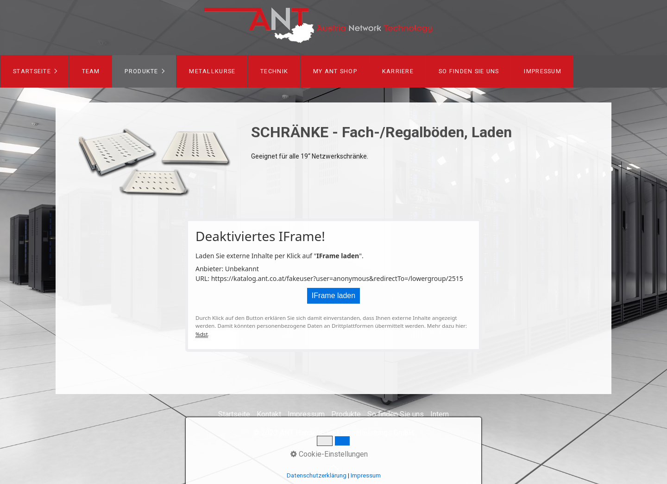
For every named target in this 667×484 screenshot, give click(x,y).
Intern (439, 414)
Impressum (542, 71)
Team (91, 71)
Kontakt (269, 414)
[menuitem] (34, 71)
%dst (201, 334)
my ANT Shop (335, 71)
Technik (274, 71)
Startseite (32, 71)
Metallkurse (212, 71)
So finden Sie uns (469, 71)
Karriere (398, 71)
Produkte (141, 71)
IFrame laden (333, 295)
